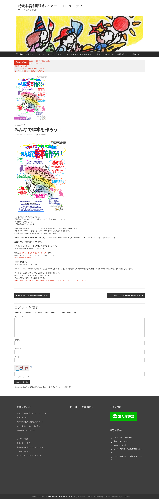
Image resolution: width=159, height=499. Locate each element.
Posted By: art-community (24, 135)
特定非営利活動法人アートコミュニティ (50, 6)
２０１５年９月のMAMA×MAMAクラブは (33, 296)
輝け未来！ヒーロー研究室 (50, 54)
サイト (16, 357)
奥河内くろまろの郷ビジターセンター (33, 253)
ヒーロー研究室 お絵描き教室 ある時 (29, 68)
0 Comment (41, 135)
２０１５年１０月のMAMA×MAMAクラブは (125, 296)
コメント (18, 317)
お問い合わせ (122, 54)
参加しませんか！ (104, 54)
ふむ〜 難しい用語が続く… (39, 61)
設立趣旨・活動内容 (24, 54)
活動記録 (135, 54)
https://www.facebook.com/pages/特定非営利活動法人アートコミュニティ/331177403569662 (50, 280)
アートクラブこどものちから (79, 54)
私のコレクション (21, 66)
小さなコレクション (36, 63)
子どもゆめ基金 (20, 118)
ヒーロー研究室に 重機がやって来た (29, 71)
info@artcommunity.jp (22, 258)
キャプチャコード (21, 377)
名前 (17, 340)
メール (17, 348)
